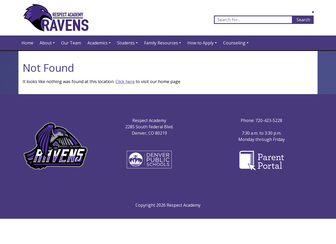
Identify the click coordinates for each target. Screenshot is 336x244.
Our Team (71, 43)
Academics (97, 43)
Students (126, 43)
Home (27, 43)
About (46, 43)
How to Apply (200, 43)
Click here (125, 81)
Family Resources (161, 43)
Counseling (234, 43)
